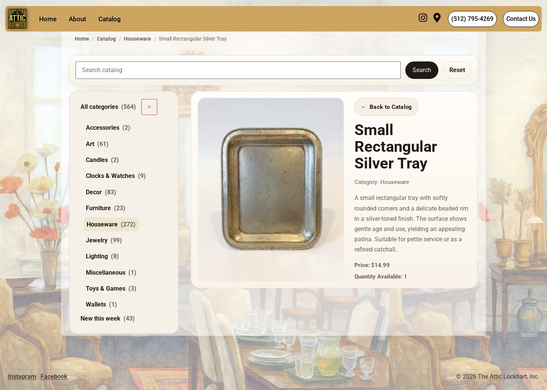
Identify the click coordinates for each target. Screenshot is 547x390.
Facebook (54, 376)
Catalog (109, 19)
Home (48, 19)
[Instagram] (423, 19)
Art (97, 144)
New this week (108, 318)
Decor (101, 192)
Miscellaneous (111, 272)
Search (422, 70)
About (77, 19)
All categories (108, 107)
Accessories (108, 127)
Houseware (137, 39)
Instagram (22, 376)
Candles (102, 160)
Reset (457, 70)
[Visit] (437, 19)
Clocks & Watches (116, 176)
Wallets (101, 304)
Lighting (102, 256)
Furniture (105, 208)
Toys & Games (111, 288)
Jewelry (104, 240)
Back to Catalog (391, 107)
